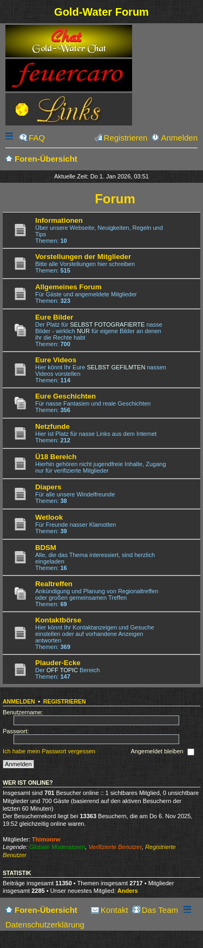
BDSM (45, 547)
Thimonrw (46, 839)
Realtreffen (54, 584)
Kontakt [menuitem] (114, 909)
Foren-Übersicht (46, 909)
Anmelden (19, 701)
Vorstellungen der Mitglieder (83, 257)
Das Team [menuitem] (160, 909)
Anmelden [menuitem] (179, 137)
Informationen (59, 220)
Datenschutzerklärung (44, 924)
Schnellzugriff (10, 138)
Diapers (48, 487)
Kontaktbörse (58, 620)
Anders (127, 890)
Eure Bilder (54, 317)
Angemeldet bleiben (162, 752)
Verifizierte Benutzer (115, 847)
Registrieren (64, 701)
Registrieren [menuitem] (126, 137)
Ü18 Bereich (55, 457)
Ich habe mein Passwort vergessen (49, 751)
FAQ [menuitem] (37, 137)
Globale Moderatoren (57, 847)
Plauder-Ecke (58, 663)
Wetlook (49, 517)
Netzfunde (52, 426)
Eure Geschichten (65, 396)
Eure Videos (55, 360)
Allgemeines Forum (68, 287)
